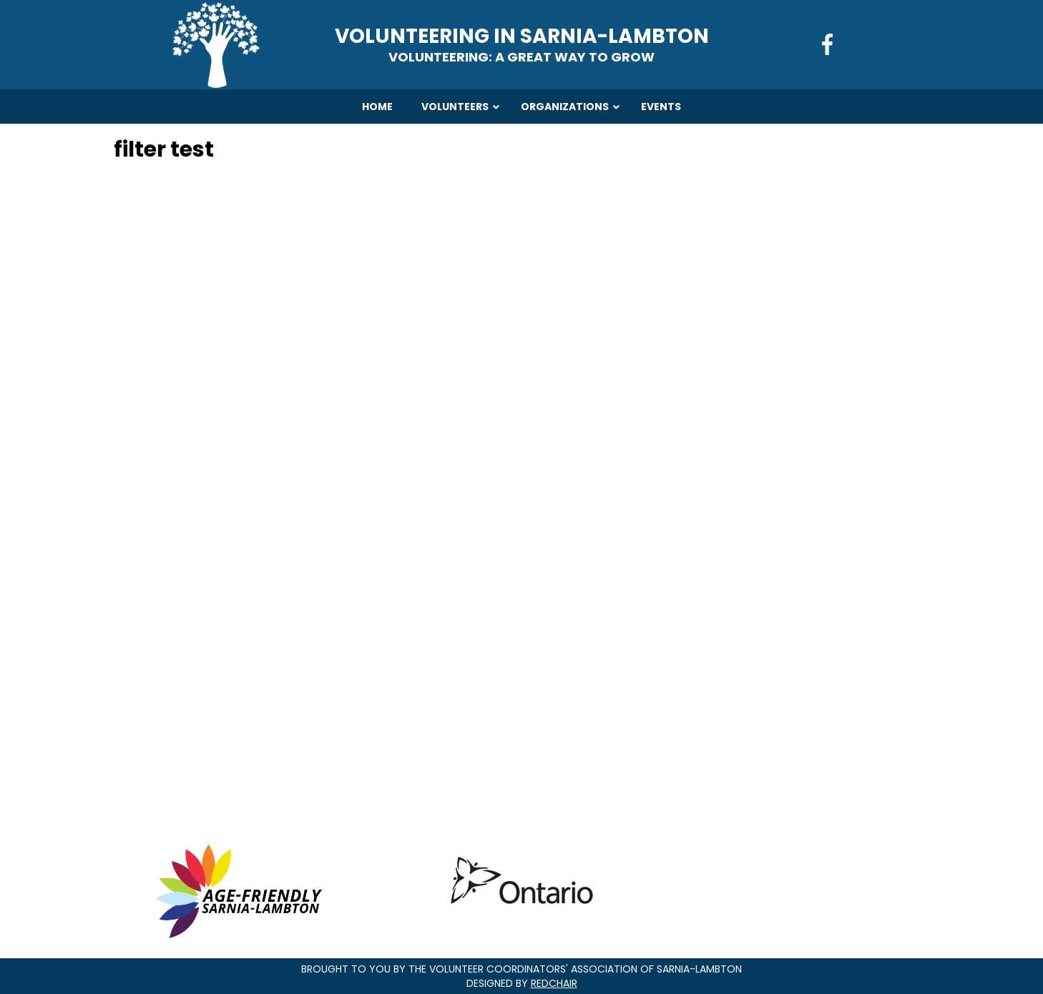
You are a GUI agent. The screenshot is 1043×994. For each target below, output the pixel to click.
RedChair (554, 983)
